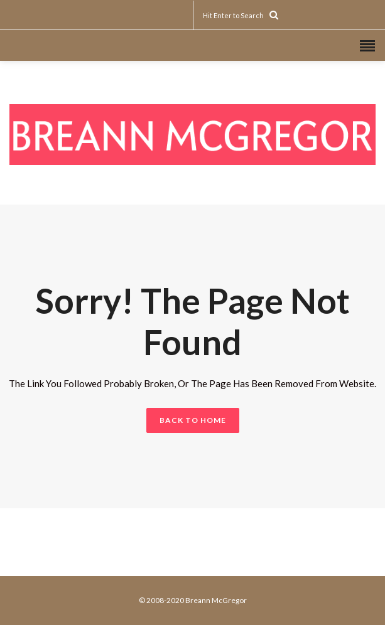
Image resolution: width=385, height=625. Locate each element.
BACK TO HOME (193, 420)
